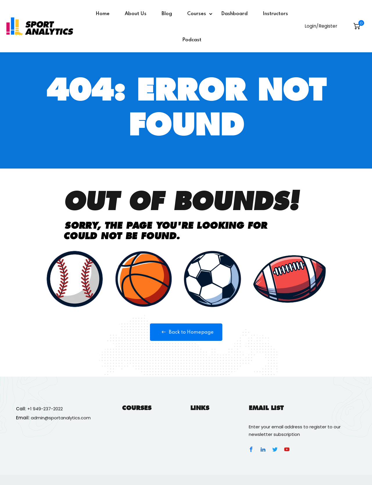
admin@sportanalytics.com (61, 418)
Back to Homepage (186, 332)
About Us (135, 13)
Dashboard (234, 13)
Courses (196, 13)
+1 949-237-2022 (45, 409)
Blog (167, 13)
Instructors (275, 13)
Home (103, 13)
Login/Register (321, 26)
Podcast (191, 39)
